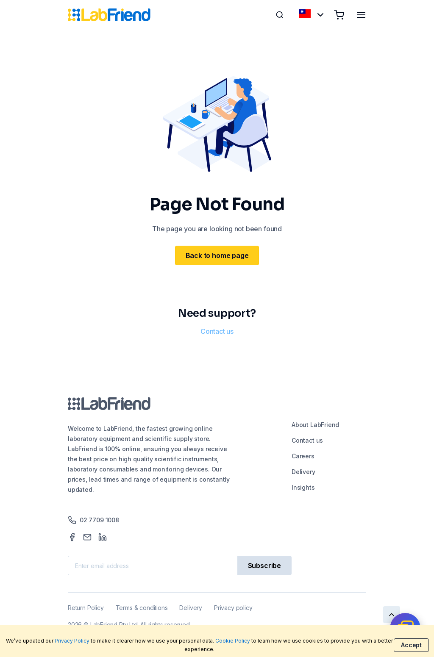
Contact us (217, 331)
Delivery (303, 471)
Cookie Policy (232, 641)
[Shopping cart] (339, 15)
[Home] (109, 14)
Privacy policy (233, 607)
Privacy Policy (72, 641)
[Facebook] (72, 537)
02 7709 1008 (93, 520)
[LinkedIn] (102, 537)
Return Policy (86, 607)
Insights (303, 487)
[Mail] (87, 537)
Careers (303, 456)
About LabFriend (315, 424)
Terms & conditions (142, 607)
